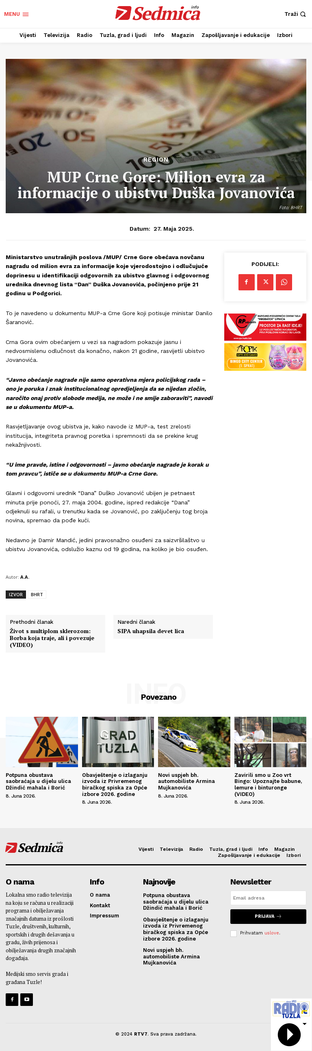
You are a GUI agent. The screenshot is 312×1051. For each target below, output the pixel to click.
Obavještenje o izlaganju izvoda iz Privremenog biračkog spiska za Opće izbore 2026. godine (114, 784)
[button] (296, 14)
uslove (271, 933)
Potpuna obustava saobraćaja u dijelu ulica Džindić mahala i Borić (38, 781)
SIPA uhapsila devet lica (150, 631)
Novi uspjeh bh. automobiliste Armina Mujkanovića (186, 781)
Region (156, 160)
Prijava (268, 916)
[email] (268, 898)
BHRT (37, 594)
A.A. (24, 577)
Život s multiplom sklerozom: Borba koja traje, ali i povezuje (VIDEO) (52, 638)
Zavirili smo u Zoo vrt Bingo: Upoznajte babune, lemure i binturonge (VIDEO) (268, 784)
